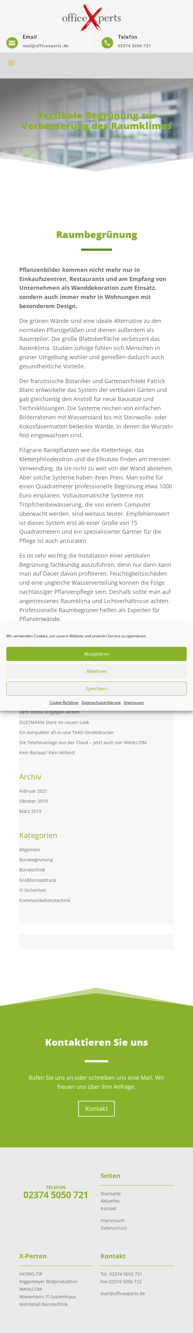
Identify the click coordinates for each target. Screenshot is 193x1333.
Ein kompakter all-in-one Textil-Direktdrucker (66, 732)
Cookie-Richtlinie (64, 702)
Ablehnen (96, 671)
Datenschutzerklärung (101, 702)
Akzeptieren (96, 654)
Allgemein (29, 850)
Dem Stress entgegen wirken (49, 712)
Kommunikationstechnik (44, 900)
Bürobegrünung (36, 860)
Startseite (111, 1194)
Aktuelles (110, 1201)
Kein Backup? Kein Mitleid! (47, 753)
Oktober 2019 (33, 801)
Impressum (134, 702)
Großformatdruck (37, 880)
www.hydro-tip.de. (68, 955)
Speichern (96, 688)
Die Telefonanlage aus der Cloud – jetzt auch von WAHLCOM (83, 742)
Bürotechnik (32, 870)
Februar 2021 (33, 791)
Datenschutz (114, 1228)
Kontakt (96, 1097)
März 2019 (30, 811)
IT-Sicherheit (32, 890)
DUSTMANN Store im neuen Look (54, 722)
